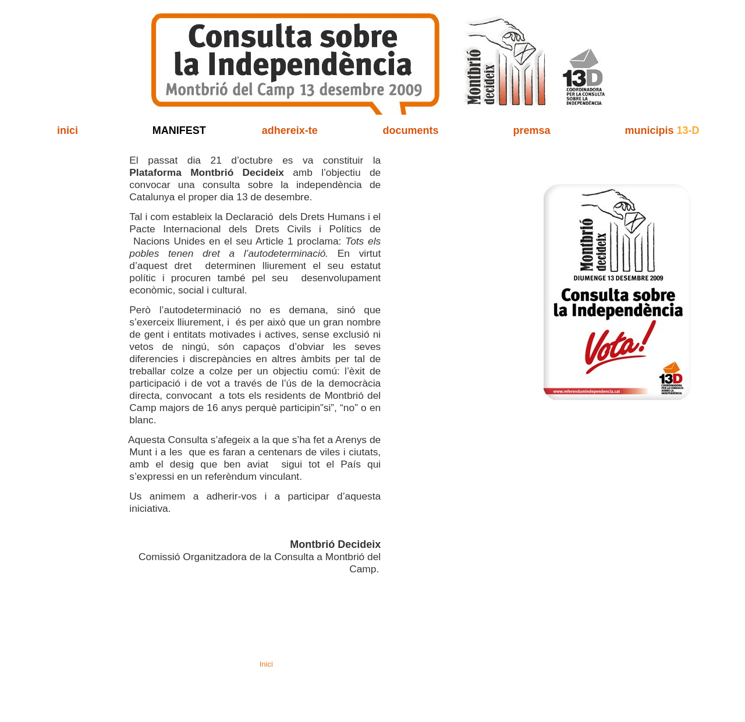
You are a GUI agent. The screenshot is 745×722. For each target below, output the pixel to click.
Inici (266, 664)
